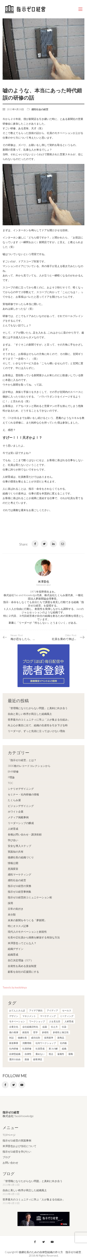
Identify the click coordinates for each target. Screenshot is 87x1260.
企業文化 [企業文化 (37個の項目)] (13, 1026)
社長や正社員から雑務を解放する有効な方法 (34, 937)
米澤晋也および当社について (19, 1146)
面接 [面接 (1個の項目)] (27, 1059)
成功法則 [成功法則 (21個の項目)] (35, 1037)
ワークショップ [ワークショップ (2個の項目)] (37, 1021)
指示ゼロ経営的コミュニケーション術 (30, 897)
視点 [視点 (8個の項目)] (51, 1054)
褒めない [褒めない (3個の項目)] (40, 1054)
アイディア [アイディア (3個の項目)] (52, 1010)
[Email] (62, 543)
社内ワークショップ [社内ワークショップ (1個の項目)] (46, 1043)
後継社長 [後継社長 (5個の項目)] (22, 1037)
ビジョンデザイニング (21, 805)
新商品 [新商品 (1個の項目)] (60, 1037)
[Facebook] (35, 543)
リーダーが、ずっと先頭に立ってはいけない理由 (36, 731)
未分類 (12, 914)
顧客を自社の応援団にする (23, 971)
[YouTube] (21, 1084)
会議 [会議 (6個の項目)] (44, 1026)
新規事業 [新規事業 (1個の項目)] (13, 1043)
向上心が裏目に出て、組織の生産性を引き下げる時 (38, 725)
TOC (10, 782)
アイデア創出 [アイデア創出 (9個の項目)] (36, 1010)
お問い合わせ (10, 1162)
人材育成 (13, 828)
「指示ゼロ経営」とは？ (22, 760)
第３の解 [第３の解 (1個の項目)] (53, 1048)
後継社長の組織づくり (21, 857)
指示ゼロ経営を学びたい (17, 1151)
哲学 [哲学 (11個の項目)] (35, 1032)
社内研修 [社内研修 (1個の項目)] (13, 1048)
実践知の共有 (15, 851)
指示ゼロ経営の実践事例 (17, 1140)
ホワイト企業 (15, 811)
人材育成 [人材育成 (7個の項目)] (68, 1021)
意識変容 (13, 868)
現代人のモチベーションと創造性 (27, 931)
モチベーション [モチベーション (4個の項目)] (17, 1021)
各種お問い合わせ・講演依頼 (25, 834)
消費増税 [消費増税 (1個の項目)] (26, 1043)
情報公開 (13, 863)
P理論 (11, 777)
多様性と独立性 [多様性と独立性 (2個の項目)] (61, 1032)
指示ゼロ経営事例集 (19, 891)
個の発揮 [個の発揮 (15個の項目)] (13, 1032)
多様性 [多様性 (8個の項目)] (45, 1032)
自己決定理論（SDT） (20, 960)
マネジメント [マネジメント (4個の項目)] (29, 1016)
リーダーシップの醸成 (21, 823)
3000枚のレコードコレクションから (29, 765)
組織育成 (13, 954)
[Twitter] (44, 543)
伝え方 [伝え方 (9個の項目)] (54, 1026)
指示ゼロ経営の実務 (19, 885)
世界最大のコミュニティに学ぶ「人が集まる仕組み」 (39, 719)
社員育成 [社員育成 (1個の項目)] (40, 1048)
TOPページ (9, 1134)
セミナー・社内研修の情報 (23, 794)
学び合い (13, 840)
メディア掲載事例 (18, 817)
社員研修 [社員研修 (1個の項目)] (26, 1048)
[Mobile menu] (80, 9)
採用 (10, 903)
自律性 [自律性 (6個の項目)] (28, 1054)
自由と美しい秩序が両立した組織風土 (30, 713)
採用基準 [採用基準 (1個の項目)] (48, 1037)
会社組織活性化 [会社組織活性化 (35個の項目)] (30, 1026)
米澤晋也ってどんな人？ (22, 943)
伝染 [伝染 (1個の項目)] (64, 1026)
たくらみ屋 (14, 800)
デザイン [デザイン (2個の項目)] (13, 1016)
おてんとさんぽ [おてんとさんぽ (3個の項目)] (17, 1010)
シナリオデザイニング (21, 788)
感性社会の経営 (39, 109)
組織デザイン (15, 948)
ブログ (6, 1157)
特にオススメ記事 (18, 925)
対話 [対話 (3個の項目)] (11, 1037)
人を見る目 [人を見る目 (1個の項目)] (54, 1021)
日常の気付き (15, 908)
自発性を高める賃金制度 (22, 965)
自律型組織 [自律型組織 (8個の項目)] (14, 1054)
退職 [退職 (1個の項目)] (70, 1054)
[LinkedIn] (53, 543)
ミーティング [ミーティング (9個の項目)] (66, 1016)
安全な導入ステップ (19, 845)
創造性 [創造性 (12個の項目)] (25, 1032)
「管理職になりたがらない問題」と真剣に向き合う (38, 708)
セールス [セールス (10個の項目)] (66, 1010)
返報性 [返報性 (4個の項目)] (60, 1054)
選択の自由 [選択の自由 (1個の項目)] (14, 1059)
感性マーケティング (19, 874)
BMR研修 (13, 771)
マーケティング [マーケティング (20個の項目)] (48, 1016)
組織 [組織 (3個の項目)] (64, 1048)
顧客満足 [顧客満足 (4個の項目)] (37, 1059)
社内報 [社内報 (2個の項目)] (63, 1043)
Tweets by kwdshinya (15, 987)
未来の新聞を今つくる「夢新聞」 (27, 920)
